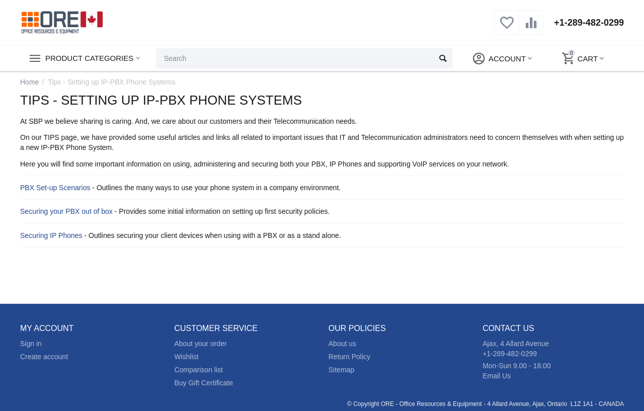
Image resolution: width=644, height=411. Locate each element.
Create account (44, 357)
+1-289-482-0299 (589, 23)
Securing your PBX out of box (66, 211)
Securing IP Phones (51, 235)
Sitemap (341, 370)
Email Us (496, 376)
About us (342, 344)
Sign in (31, 344)
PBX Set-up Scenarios (55, 188)
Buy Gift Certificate (203, 383)
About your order (200, 344)
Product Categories (89, 58)
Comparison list (198, 370)
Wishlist (186, 357)
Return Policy (349, 357)
